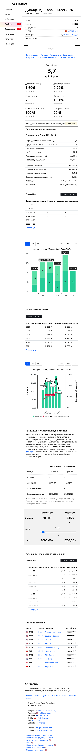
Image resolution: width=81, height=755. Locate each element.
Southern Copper (52, 636)
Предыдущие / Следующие (61, 55)
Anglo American (51, 662)
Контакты (72, 695)
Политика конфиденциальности (39, 737)
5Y (28, 244)
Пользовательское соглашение (39, 735)
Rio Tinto (48, 659)
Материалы (73, 31)
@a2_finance (43, 718)
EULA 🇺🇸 (29, 742)
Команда (54, 695)
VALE (40, 640)
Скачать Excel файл (68, 194)
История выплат (32, 55)
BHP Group (49, 643)
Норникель (49, 651)
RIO (39, 659)
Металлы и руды (70, 34)
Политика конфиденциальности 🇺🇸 (41, 745)
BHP (39, 644)
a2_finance (36, 720)
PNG (68, 244)
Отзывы (28, 698)
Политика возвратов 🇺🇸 (36, 747)
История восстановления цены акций (41, 57)
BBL (39, 655)
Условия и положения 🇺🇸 (37, 750)
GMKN (40, 651)
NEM (39, 647)
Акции (36, 14)
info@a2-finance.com (44, 728)
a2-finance (41, 723)
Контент (62, 695)
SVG (61, 244)
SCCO (40, 636)
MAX (38, 244)
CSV (75, 244)
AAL (39, 663)
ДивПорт (29, 452)
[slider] (43, 532)
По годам (45, 55)
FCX (39, 632)
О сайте (36, 695)
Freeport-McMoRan (53, 632)
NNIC (40, 667)
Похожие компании (67, 57)
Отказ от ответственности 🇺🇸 (38, 740)
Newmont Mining (52, 647)
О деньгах (45, 695)
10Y (33, 244)
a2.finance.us (45, 713)
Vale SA (48, 640)
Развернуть (31, 228)
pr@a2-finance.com (44, 730)
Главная (28, 14)
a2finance (44, 715)
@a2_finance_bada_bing (46, 710)
